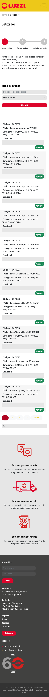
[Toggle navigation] (44, 5)
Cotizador (9, 633)
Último (36, 418)
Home (4, 15)
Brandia (28, 690)
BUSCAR (24, 105)
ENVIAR (7, 581)
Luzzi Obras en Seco (12, 650)
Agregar (39, 147)
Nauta (24, 692)
